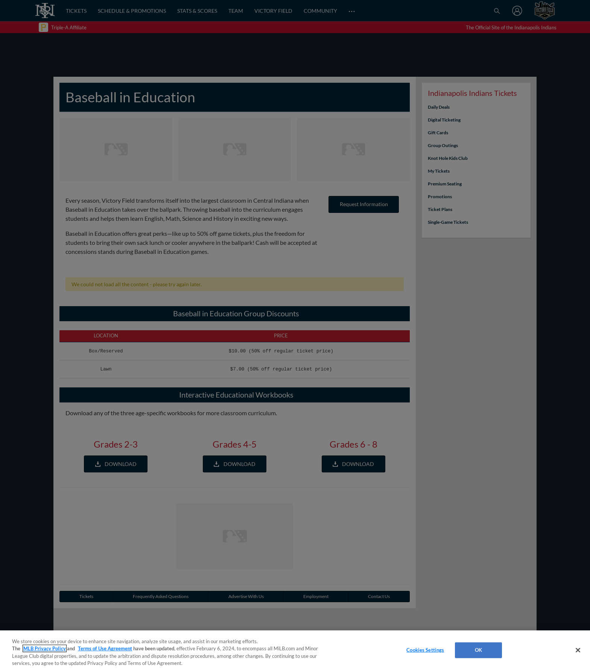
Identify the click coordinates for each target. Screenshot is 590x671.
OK (478, 650)
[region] (295, 650)
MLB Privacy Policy (44, 648)
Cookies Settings (425, 650)
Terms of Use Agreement (105, 648)
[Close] (578, 650)
